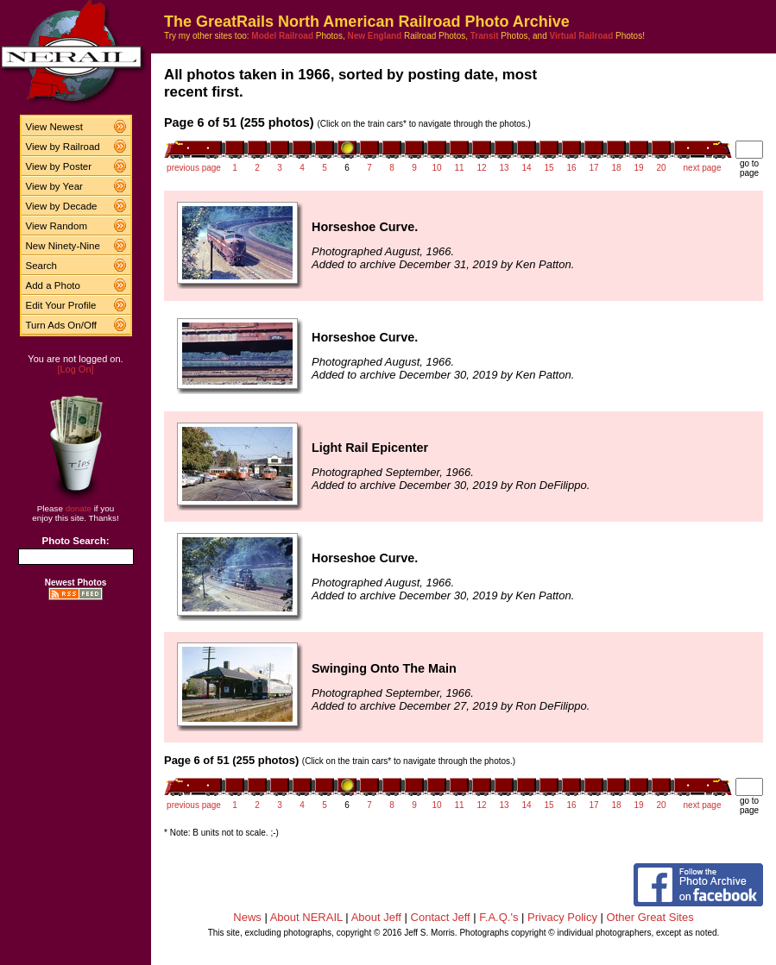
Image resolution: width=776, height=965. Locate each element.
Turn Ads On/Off (62, 325)
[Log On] (75, 369)
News (247, 917)
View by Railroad (63, 146)
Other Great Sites (650, 917)
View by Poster (59, 166)
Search (42, 265)
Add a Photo (53, 285)
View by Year (54, 186)
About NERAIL (306, 917)
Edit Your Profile (61, 305)
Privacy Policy (562, 917)
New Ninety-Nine (63, 246)
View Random (56, 226)
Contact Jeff (440, 917)
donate (78, 508)
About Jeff (376, 917)
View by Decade (62, 206)
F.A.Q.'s (498, 917)
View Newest (54, 127)
